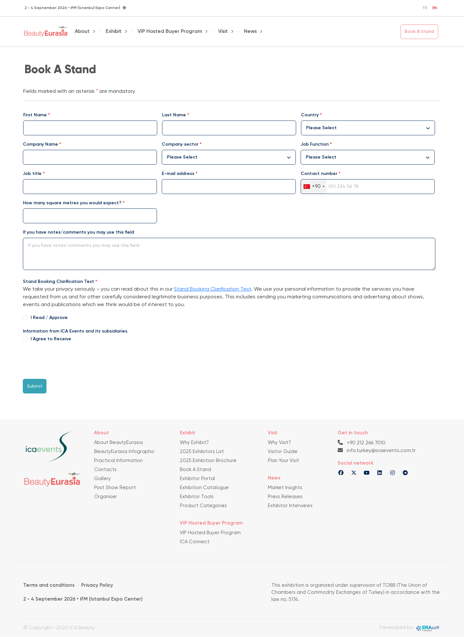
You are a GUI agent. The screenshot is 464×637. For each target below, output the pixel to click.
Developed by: (409, 628)
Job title (32, 173)
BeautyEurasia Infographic (124, 451)
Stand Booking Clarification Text (58, 281)
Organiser (105, 496)
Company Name (40, 144)
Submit (34, 386)
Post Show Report (115, 487)
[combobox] (368, 128)
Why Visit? (279, 442)
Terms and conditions (48, 585)
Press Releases (285, 496)
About (82, 31)
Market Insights (285, 487)
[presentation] (72, 361)
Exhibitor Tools (197, 496)
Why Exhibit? (194, 442)
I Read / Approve (49, 317)
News (250, 31)
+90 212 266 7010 (361, 443)
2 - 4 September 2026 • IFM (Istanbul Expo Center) (82, 599)
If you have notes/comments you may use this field (78, 232)
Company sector (180, 144)
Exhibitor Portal (197, 478)
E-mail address (178, 173)
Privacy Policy (97, 585)
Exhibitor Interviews (290, 505)
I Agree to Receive (51, 339)
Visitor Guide (282, 451)
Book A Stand (419, 31)
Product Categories (203, 505)
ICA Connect (194, 541)
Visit (223, 31)
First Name (35, 115)
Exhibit (113, 31)
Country (310, 115)
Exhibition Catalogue (204, 487)
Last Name (174, 115)
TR (424, 8)
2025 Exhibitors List (202, 451)
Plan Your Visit (283, 460)
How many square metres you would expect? (72, 203)
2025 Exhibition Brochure (208, 460)
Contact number (319, 173)
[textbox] (324, 128)
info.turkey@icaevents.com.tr (377, 450)
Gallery (102, 478)
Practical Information (118, 460)
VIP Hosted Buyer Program (170, 31)
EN (434, 8)
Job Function (315, 144)
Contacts (105, 469)
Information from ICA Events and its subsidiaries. (75, 331)
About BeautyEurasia (118, 442)
